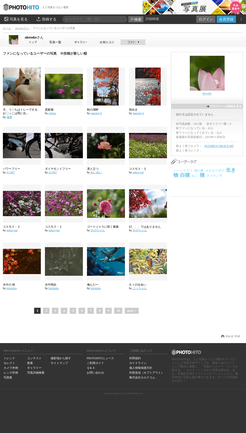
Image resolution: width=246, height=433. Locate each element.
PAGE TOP (233, 336)
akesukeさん (22, 28)
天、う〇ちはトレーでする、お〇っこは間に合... (21, 111)
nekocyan (138, 172)
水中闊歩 (50, 284)
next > (131, 311)
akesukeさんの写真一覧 (55, 42)
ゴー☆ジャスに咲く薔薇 (103, 226)
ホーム (7, 28)
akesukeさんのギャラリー (81, 42)
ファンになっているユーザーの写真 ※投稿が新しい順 (45, 53)
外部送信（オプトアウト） (146, 372)
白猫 (185, 175)
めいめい (96, 172)
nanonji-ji (96, 113)
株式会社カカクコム (142, 377)
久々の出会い (137, 284)
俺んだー (92, 284)
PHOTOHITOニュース (100, 358)
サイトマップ (59, 363)
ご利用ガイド (95, 363)
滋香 (9, 117)
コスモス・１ (53, 226)
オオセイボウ (214, 170)
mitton (52, 113)
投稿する (46, 19)
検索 (135, 19)
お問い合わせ (95, 372)
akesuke (34, 37)
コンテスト (34, 358)
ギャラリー (34, 367)
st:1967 (10, 172)
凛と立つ (92, 168)
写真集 (8, 377)
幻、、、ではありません (145, 226)
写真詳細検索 (35, 372)
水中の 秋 (9, 284)
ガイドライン (138, 363)
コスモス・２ (11, 226)
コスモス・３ (137, 168)
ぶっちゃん (140, 288)
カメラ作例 (11, 367)
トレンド (9, 358)
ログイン (206, 19)
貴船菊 (49, 109)
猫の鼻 (198, 170)
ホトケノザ (214, 175)
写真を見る (16, 19)
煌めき (133, 109)
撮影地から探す (61, 358)
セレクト (9, 363)
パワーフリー (11, 168)
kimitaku (11, 288)
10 (118, 311)
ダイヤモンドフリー (58, 168)
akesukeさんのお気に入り (107, 42)
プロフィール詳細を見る (226, 106)
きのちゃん (98, 230)
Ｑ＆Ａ (91, 367)
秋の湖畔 (92, 109)
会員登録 (226, 19)
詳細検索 (152, 19)
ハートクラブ (182, 170)
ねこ (195, 175)
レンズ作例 (11, 372)
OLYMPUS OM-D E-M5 (219, 146)
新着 (30, 363)
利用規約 (135, 358)
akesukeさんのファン (133, 42)
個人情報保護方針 (140, 367)
